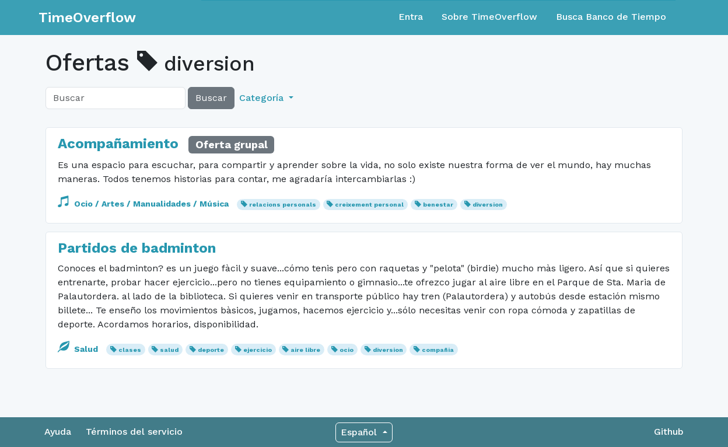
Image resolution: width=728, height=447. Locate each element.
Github (669, 431)
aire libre (305, 350)
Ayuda (57, 431)
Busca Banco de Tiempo (611, 16)
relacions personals (282, 204)
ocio (347, 350)
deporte (211, 350)
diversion (488, 204)
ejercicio (257, 350)
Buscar (211, 97)
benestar (438, 204)
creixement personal (369, 204)
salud (169, 350)
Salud (79, 349)
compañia (438, 350)
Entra (410, 16)
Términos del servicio (134, 431)
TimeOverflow (87, 17)
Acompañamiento (120, 143)
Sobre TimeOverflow (489, 16)
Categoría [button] (262, 97)
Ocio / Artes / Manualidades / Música (144, 203)
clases (129, 350)
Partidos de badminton (137, 248)
